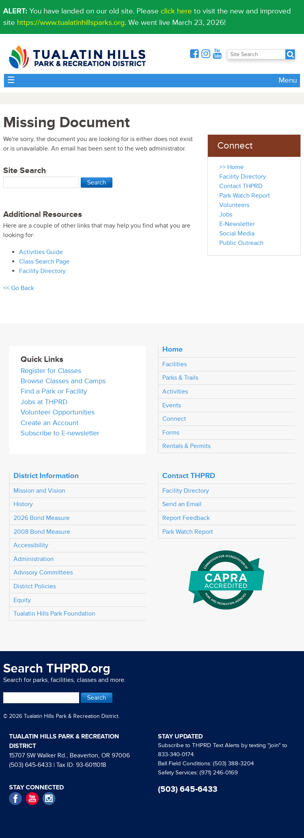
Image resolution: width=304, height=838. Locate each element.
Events (171, 405)
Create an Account (49, 423)
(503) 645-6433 (30, 765)
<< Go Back (18, 288)
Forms (170, 433)
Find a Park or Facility (54, 391)
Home (172, 349)
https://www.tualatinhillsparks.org (71, 22)
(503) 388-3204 (233, 763)
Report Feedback (186, 518)
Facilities (174, 364)
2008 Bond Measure (41, 532)
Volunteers (234, 205)
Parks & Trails (180, 378)
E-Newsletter (237, 224)
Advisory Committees (43, 572)
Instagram (48, 798)
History (23, 504)
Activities (175, 391)
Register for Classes (51, 371)
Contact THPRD (240, 186)
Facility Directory (42, 271)
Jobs (225, 214)
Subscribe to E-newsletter (60, 433)
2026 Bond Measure (41, 518)
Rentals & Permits (186, 446)
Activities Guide (41, 252)
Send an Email (181, 504)
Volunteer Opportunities (58, 412)
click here (176, 11)
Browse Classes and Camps (63, 381)
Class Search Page (44, 262)
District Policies (34, 586)
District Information (46, 475)
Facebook (15, 798)
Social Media (237, 233)
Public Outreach (241, 243)
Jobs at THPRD (44, 402)
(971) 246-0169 (219, 772)
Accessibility (30, 545)
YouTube (32, 798)
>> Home (231, 167)
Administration (33, 559)
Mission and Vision (39, 491)
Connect (174, 419)
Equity (22, 600)
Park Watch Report (244, 196)
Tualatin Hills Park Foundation (54, 614)
